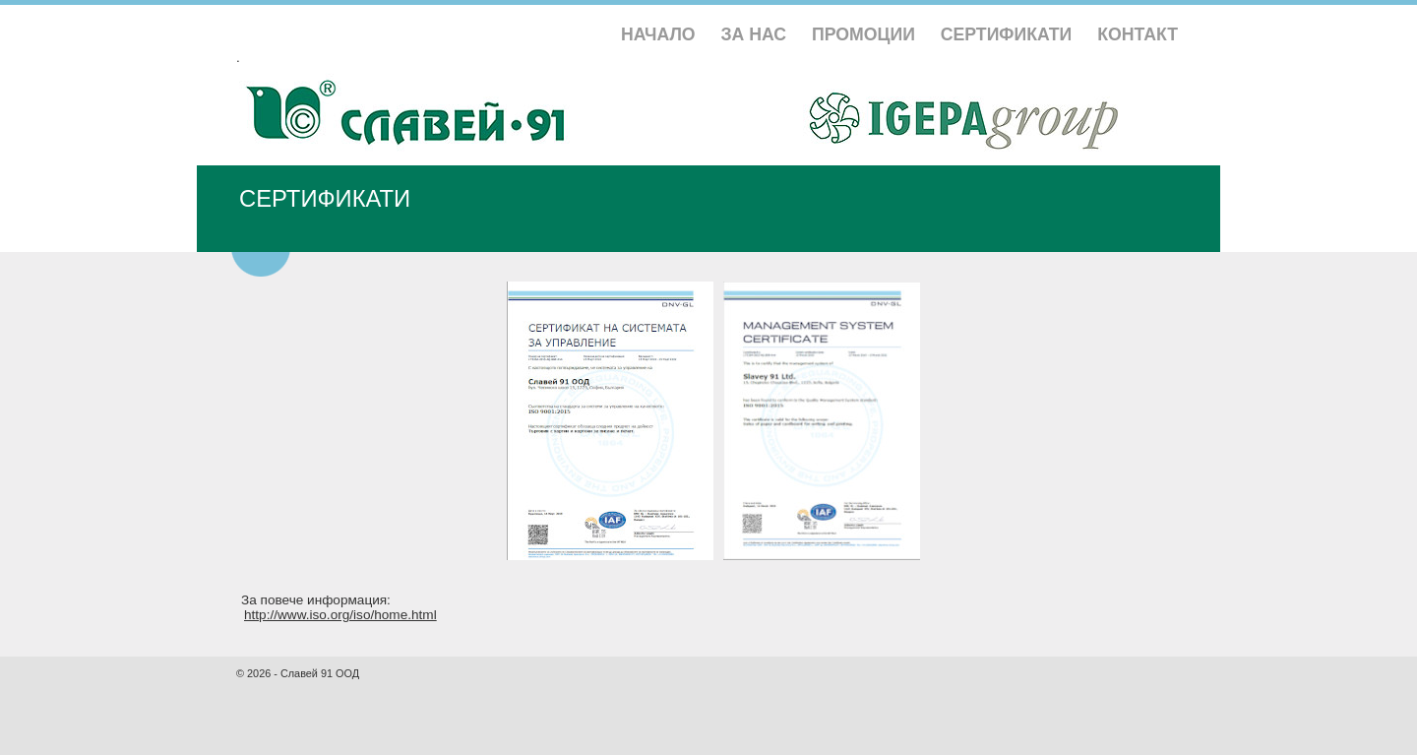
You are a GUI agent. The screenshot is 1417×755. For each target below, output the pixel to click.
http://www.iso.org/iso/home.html (340, 614)
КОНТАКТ (1137, 34)
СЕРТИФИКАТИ (1007, 34)
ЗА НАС (754, 34)
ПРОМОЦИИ (863, 34)
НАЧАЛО (658, 34)
